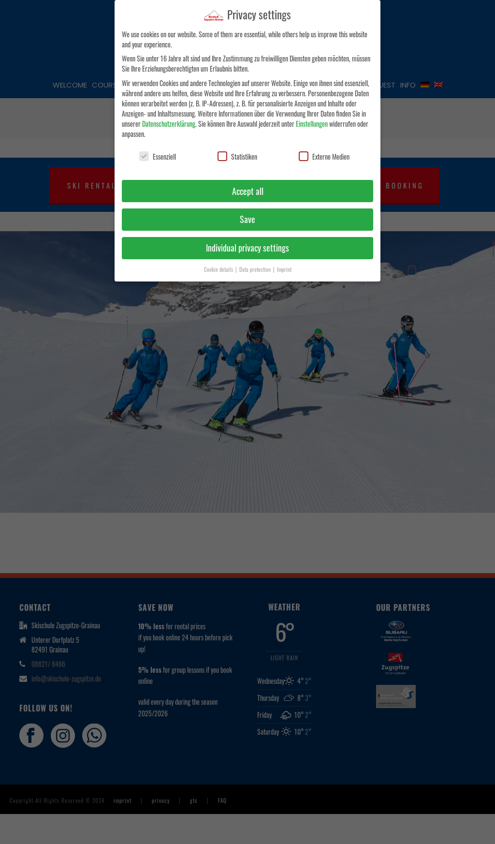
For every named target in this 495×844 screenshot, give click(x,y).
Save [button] (247, 219)
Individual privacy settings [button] (247, 247)
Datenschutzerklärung (168, 123)
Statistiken (237, 156)
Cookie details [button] (219, 269)
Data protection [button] (255, 269)
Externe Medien (324, 156)
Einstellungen (312, 123)
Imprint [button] (284, 269)
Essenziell (157, 156)
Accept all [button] (247, 191)
